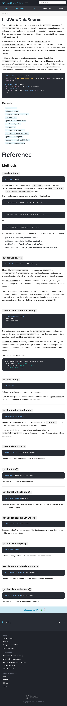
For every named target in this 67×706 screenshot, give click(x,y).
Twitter (5, 680)
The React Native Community (13, 656)
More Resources (8, 648)
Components (19, 9)
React (5, 686)
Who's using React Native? (12, 659)
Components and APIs (10, 645)
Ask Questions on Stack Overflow (14, 662)
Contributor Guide (9, 665)
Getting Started (8, 638)
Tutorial (5, 641)
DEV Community (8, 669)
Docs (6, 9)
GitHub (60, 9)
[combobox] (52, 2)
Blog (4, 676)
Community (46, 9)
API (33, 9)
